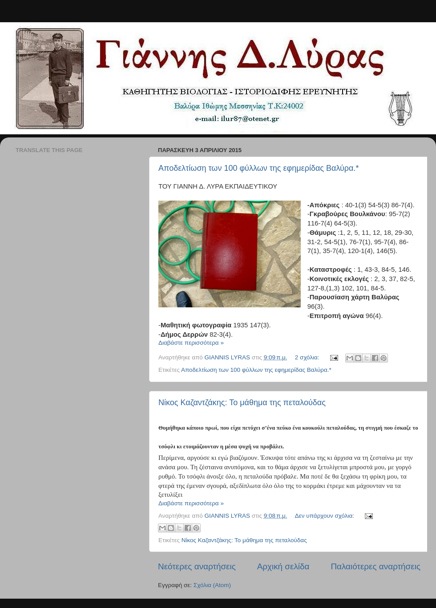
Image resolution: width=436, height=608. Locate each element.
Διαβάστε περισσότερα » (191, 342)
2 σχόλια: (308, 357)
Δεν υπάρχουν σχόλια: (325, 515)
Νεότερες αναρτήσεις (197, 566)
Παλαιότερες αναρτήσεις (375, 566)
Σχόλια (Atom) (212, 585)
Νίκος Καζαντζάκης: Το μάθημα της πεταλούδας (242, 402)
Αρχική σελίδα (283, 566)
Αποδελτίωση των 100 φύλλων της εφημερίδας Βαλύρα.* (258, 168)
